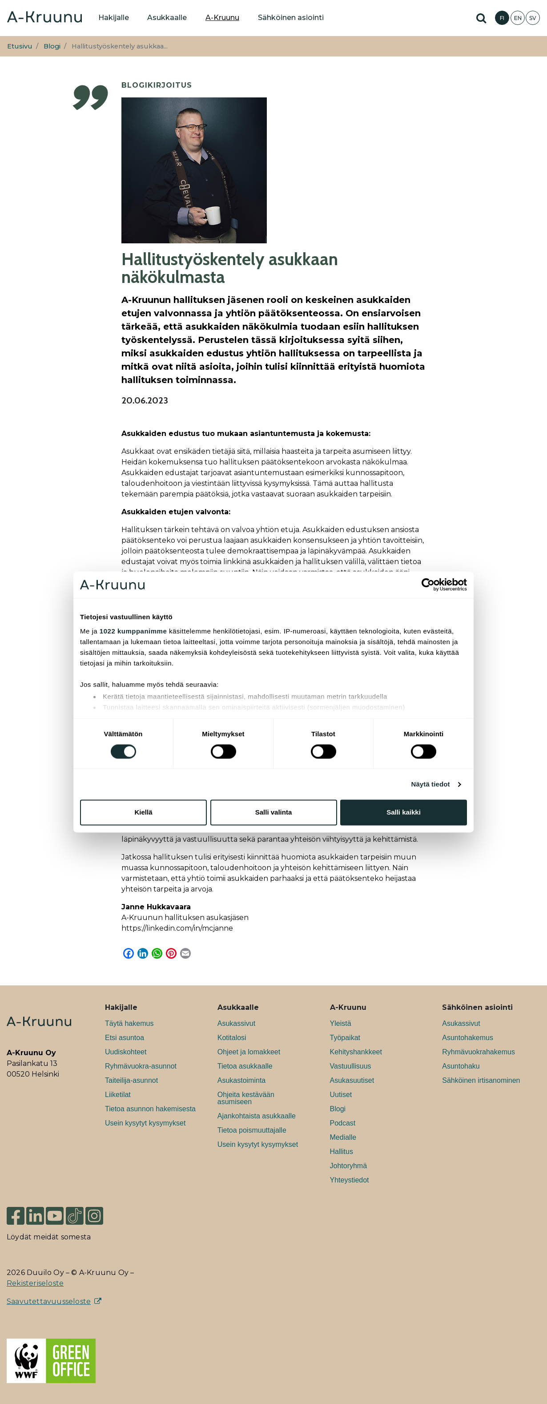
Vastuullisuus (350, 1066)
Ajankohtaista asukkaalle (256, 1116)
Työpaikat (345, 1037)
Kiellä (143, 812)
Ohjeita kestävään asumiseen (245, 1098)
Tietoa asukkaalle (245, 1066)
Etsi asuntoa (124, 1037)
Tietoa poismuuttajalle (251, 1130)
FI (502, 18)
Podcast (343, 1123)
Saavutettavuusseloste (49, 1301)
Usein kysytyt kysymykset (145, 1123)
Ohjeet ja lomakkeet (248, 1052)
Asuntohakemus (467, 1037)
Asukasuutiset (352, 1080)
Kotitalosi (231, 1037)
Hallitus (341, 1151)
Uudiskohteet (125, 1052)
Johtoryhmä (348, 1166)
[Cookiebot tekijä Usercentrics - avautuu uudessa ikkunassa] (428, 584)
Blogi (52, 46)
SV (532, 18)
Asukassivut (236, 1023)
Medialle (343, 1137)
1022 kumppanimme (133, 631)
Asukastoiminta (241, 1080)
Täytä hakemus (129, 1023)
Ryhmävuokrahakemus (478, 1052)
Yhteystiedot (349, 1180)
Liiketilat (118, 1094)
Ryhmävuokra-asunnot (141, 1066)
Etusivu (19, 46)
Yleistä (340, 1023)
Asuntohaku (461, 1066)
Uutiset (341, 1094)
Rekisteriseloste (35, 1283)
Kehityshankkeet (356, 1052)
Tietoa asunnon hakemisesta (150, 1109)
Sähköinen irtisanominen (481, 1080)
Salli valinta (273, 812)
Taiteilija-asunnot (131, 1080)
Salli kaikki (403, 812)
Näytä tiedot (430, 784)
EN (518, 18)
